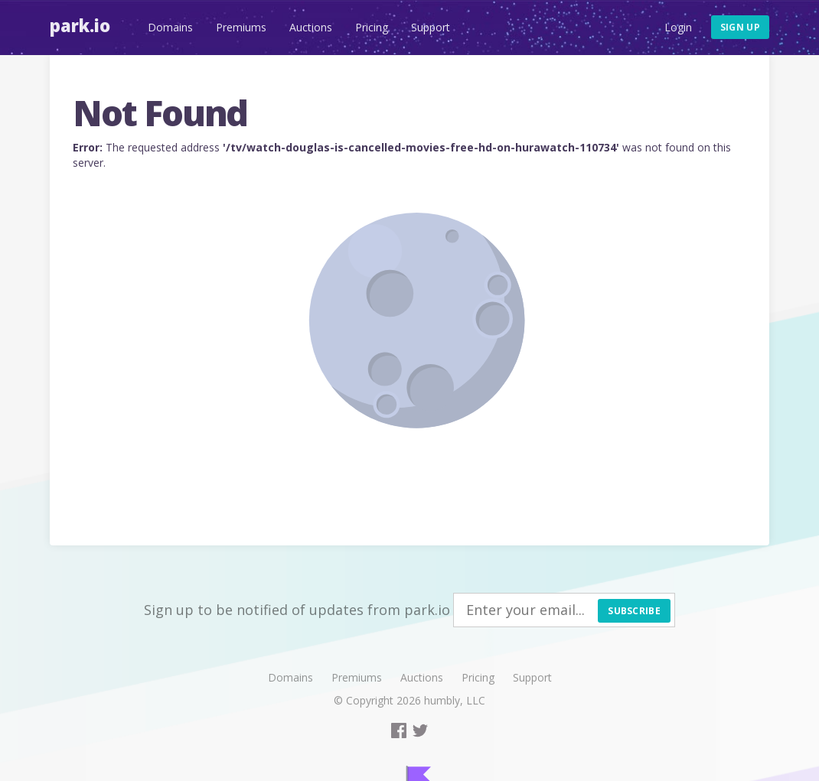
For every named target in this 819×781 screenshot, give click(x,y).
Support (430, 27)
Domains (170, 27)
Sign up (740, 27)
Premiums (241, 27)
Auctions (310, 27)
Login (678, 27)
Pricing (371, 27)
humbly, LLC (454, 700)
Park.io (80, 25)
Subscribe (634, 610)
